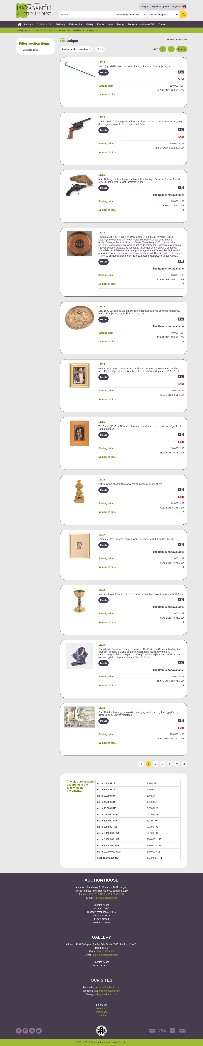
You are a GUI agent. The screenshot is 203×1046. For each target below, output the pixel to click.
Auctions (25, 24)
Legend (181, 49)
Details (103, 72)
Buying (120, 24)
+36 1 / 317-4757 (96, 894)
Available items (30, 50)
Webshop (60, 24)
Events (100, 24)
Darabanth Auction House (34, 10)
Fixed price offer (44, 24)
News (110, 24)
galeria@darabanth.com (105, 955)
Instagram (101, 1012)
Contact (162, 24)
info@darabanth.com (106, 897)
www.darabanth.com (109, 987)
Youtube (101, 1015)
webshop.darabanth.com (107, 990)
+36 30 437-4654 (105, 951)
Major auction (75, 24)
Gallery (89, 24)
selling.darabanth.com (105, 994)
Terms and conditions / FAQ (141, 24)
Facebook (101, 1008)
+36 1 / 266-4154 (115, 894)
